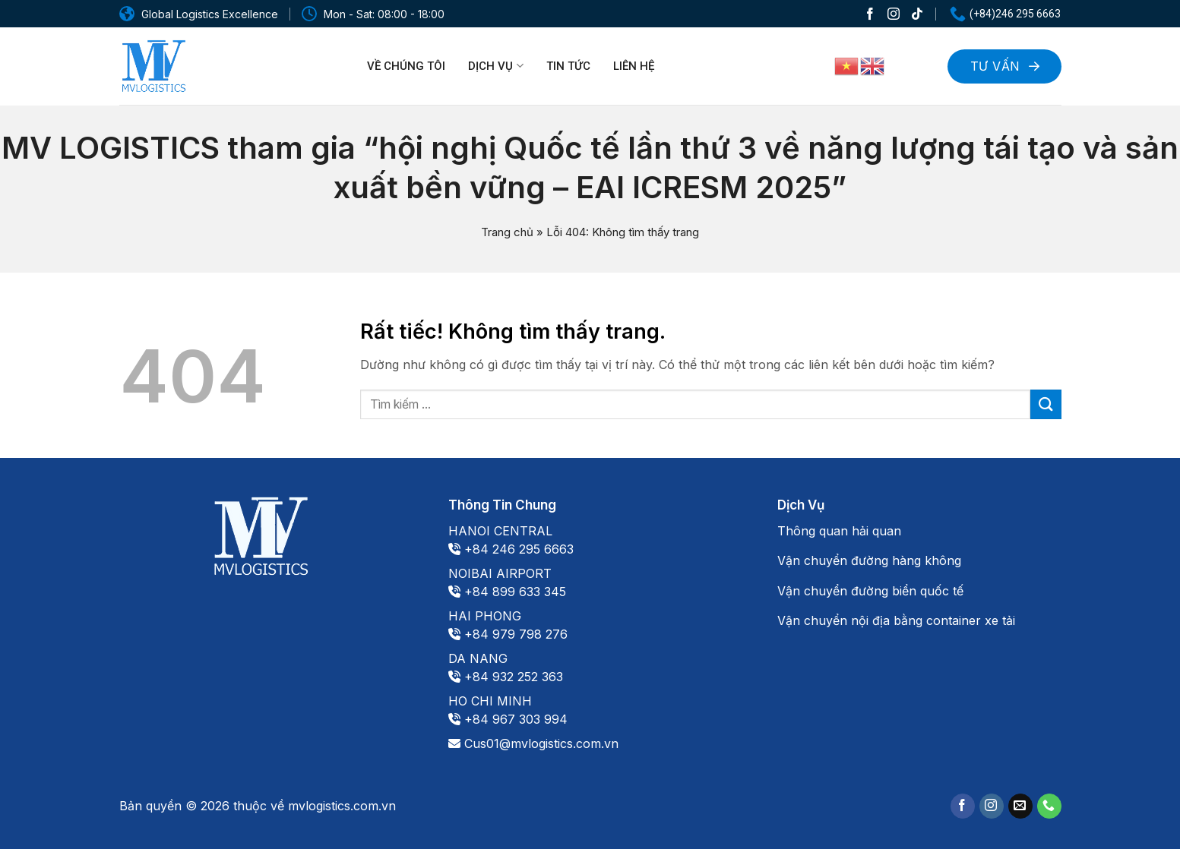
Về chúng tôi (406, 66)
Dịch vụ (495, 65)
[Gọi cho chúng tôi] (1049, 806)
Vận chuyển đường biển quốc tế (870, 590)
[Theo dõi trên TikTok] (917, 13)
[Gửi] (1045, 404)
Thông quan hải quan (839, 530)
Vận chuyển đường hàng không (869, 560)
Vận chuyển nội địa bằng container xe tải (896, 620)
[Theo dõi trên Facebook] (870, 13)
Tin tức (568, 66)
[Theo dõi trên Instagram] (893, 13)
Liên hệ (633, 66)
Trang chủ (507, 232)
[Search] (917, 64)
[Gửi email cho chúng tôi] (1020, 806)
